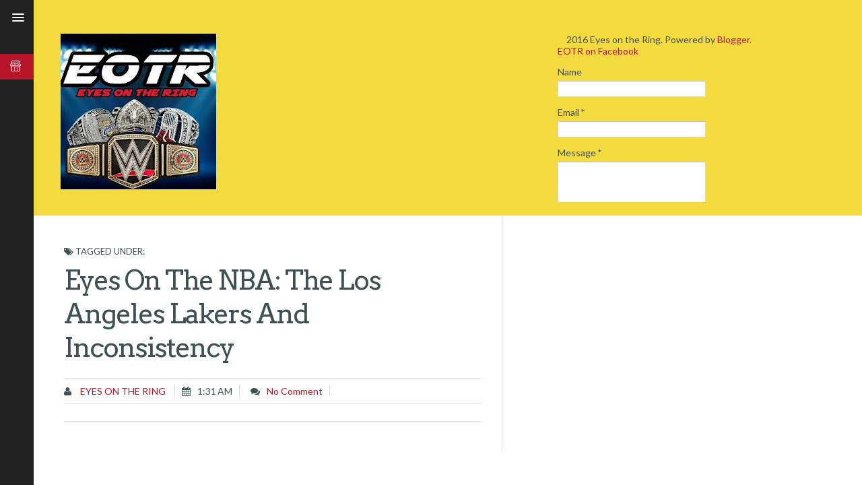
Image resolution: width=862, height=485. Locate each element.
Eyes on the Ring (122, 391)
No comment (295, 391)
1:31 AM (214, 391)
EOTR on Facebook (598, 51)
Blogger (733, 39)
